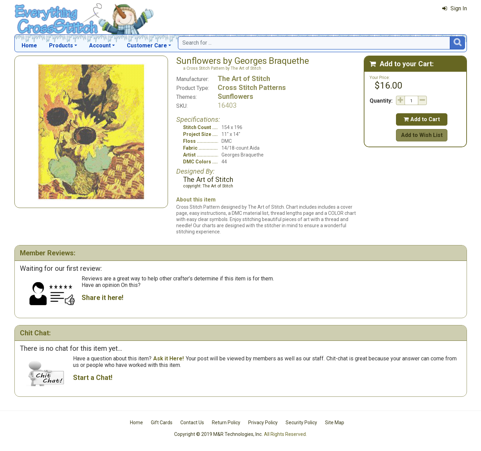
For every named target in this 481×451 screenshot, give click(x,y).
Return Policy (226, 422)
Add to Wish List (422, 135)
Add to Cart (422, 119)
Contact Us (192, 422)
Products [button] (61, 45)
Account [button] (100, 45)
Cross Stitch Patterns (252, 87)
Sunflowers (235, 96)
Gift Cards (161, 422)
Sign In (454, 8)
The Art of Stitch (244, 78)
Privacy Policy (263, 422)
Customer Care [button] (147, 45)
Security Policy (301, 422)
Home (29, 45)
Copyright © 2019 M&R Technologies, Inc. (218, 434)
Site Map (334, 422)
